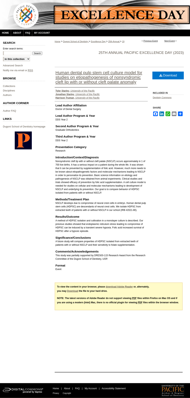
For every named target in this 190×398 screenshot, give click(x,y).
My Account (91, 388)
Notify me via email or (18, 70)
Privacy (56, 393)
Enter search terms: (13, 48)
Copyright (67, 393)
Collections (9, 86)
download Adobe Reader (119, 286)
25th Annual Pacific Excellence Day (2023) (141, 53)
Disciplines (9, 90)
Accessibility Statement (114, 388)
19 (123, 41)
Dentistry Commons (162, 97)
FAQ (77, 388)
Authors (7, 95)
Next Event (169, 41)
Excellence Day (98, 41)
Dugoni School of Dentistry (76, 41)
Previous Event (150, 41)
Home (57, 41)
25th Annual (114, 41)
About (67, 388)
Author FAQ (9, 110)
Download (168, 75)
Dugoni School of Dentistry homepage (24, 126)
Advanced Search (13, 65)
